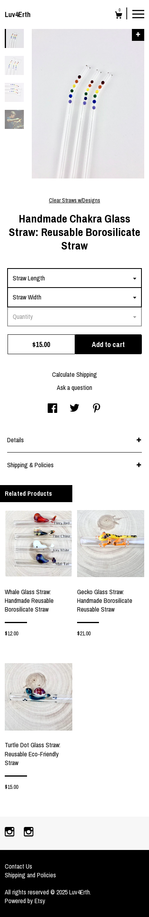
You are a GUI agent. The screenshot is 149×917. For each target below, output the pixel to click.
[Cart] (118, 16)
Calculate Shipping (74, 374)
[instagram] (10, 832)
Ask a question (74, 387)
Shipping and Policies (30, 875)
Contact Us (18, 866)
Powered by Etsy (25, 900)
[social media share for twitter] (74, 409)
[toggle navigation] (138, 13)
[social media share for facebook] (52, 409)
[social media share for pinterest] (96, 409)
